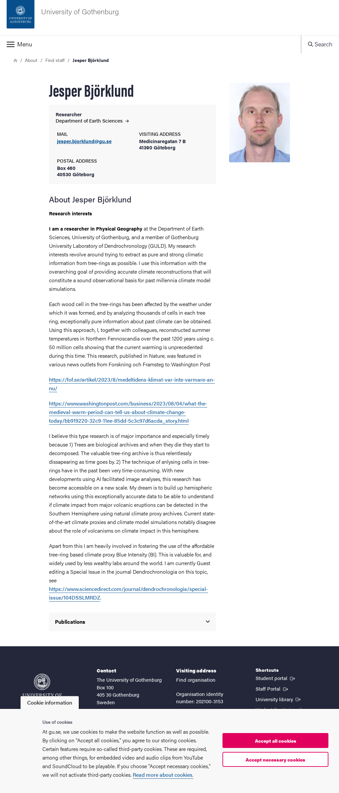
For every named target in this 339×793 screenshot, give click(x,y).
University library (279, 699)
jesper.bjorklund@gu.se (84, 141)
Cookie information (49, 702)
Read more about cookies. (163, 774)
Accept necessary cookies (275, 759)
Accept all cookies (275, 740)
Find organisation (196, 679)
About (31, 60)
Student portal (276, 677)
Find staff (55, 60)
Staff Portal (272, 688)
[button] (150, 44)
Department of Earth (92, 120)
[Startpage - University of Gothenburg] (169, 17)
